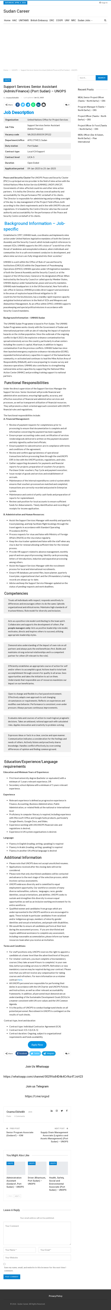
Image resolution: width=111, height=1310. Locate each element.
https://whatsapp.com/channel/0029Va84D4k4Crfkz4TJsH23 (43, 1076)
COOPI (59, 20)
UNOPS (7, 80)
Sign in (103, 3)
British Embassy (39, 20)
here (20, 979)
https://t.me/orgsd (37, 1096)
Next (17, 1196)
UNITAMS (24, 20)
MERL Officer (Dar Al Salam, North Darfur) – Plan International (91, 138)
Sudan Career (16, 11)
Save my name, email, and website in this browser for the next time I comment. (35, 1269)
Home (7, 20)
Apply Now (37, 1044)
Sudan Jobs (84, 20)
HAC (14, 20)
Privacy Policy (55, 1296)
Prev (10, 1196)
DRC (52, 20)
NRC (73, 20)
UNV (67, 20)
